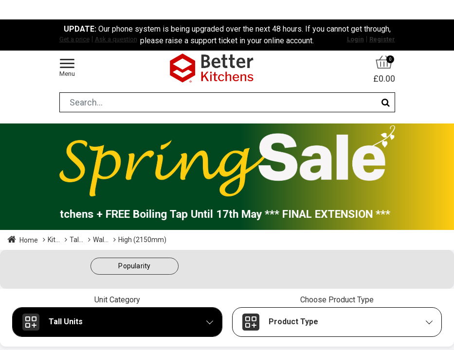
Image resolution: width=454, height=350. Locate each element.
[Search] (386, 102)
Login (355, 39)
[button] (135, 266)
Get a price (74, 39)
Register (382, 39)
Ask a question (116, 39)
